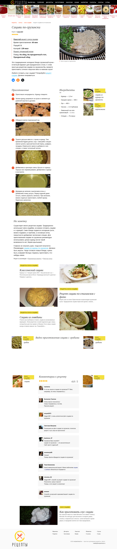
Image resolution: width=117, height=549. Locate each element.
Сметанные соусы (89, 16)
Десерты (49, 2)
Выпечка (31, 2)
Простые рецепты (97, 16)
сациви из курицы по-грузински (36, 248)
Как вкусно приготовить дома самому (19, 2)
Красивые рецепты (35, 16)
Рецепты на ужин (19, 16)
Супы (107, 2)
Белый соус (11, 15)
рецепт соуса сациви (25, 39)
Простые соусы (47, 258)
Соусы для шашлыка (27, 16)
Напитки (84, 2)
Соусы (100, 2)
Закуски (69, 2)
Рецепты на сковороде (42, 16)
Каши (77, 2)
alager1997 (20, 31)
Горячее (40, 2)
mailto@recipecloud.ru (99, 543)
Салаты (93, 2)
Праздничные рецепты (50, 16)
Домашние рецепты (74, 16)
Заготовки (59, 2)
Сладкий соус (82, 16)
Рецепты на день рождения (105, 17)
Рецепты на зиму (113, 16)
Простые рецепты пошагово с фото (20, 539)
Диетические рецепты (66, 16)
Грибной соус (58, 16)
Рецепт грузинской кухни (23, 52)
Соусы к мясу (3, 16)
